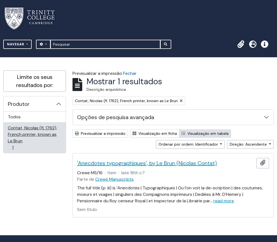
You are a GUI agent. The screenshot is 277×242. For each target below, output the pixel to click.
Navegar (16, 44)
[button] (241, 44)
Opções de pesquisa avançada (115, 117)
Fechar (130, 73)
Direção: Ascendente (249, 144)
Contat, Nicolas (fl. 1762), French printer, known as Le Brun (32, 138)
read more (223, 201)
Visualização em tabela (205, 133)
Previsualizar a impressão (100, 133)
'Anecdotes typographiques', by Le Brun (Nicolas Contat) (147, 163)
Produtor (18, 103)
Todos (14, 117)
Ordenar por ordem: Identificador (189, 144)
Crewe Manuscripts (114, 179)
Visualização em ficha (155, 133)
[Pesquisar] (105, 44)
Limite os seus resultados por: (34, 81)
